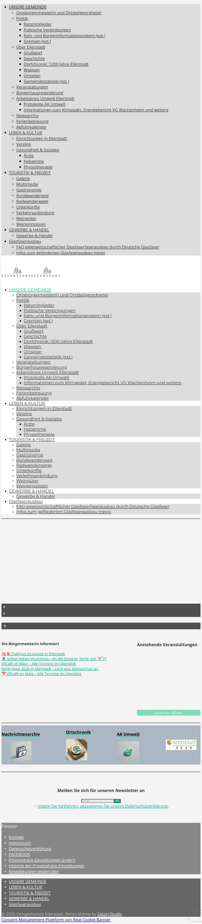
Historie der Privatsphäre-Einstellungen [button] (46, 866)
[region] (101, 575)
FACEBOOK (19, 854)
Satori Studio (109, 914)
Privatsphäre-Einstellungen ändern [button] (42, 860)
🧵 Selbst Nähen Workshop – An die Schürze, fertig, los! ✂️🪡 (54, 658)
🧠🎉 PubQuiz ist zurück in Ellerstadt (33, 653)
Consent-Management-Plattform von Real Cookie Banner (56, 920)
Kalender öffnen (169, 712)
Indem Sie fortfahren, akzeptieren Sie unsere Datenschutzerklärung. (103, 806)
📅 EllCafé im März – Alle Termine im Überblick (41, 673)
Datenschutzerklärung (30, 848)
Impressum (20, 843)
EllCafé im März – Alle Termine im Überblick (38, 663)
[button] (101, 607)
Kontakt (16, 837)
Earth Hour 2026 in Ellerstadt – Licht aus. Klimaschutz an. (50, 668)
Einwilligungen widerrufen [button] (34, 871)
